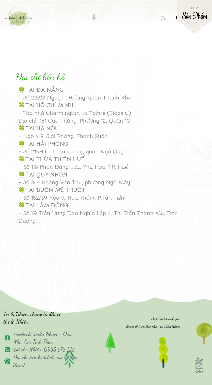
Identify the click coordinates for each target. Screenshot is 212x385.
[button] (94, 17)
